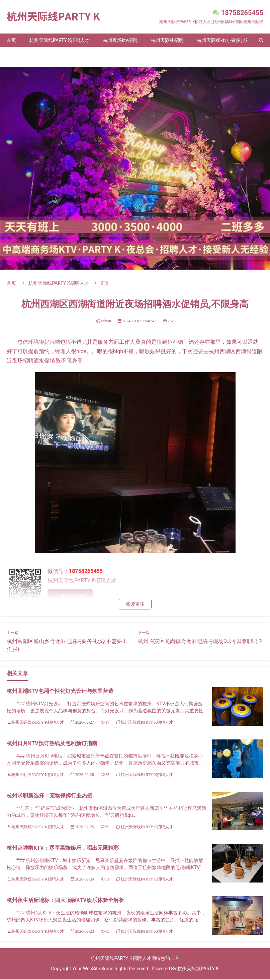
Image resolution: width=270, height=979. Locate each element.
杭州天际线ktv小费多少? (222, 40)
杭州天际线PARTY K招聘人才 (59, 40)
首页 (11, 40)
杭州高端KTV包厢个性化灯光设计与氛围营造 (60, 691)
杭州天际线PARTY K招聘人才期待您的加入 (135, 958)
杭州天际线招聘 (167, 40)
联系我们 (48, 53)
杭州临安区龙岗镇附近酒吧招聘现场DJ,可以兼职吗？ (200, 641)
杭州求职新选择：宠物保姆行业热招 (49, 795)
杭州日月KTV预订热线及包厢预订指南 (52, 743)
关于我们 (16, 53)
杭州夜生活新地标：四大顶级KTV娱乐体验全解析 (65, 900)
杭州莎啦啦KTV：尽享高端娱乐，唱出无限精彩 (63, 848)
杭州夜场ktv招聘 (120, 40)
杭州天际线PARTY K (198, 968)
